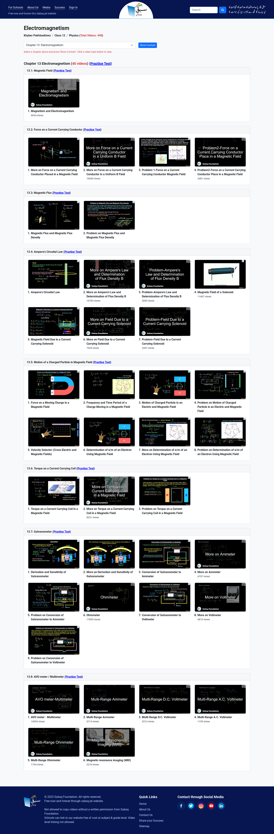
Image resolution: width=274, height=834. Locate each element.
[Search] (204, 10)
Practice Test (100, 63)
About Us (32, 7)
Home (142, 803)
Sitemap (144, 826)
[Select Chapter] (80, 45)
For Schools (15, 7)
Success (60, 7)
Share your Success (151, 820)
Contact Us (146, 815)
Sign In (73, 7)
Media (46, 7)
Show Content (147, 45)
